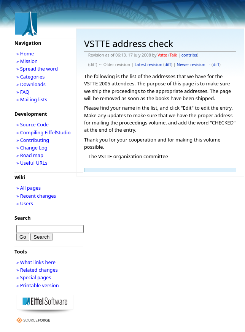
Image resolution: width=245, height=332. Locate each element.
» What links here (36, 262)
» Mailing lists (31, 99)
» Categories (30, 76)
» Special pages (33, 277)
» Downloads (31, 84)
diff (168, 64)
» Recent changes (36, 195)
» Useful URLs (32, 162)
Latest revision (148, 64)
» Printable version (37, 285)
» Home (25, 53)
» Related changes (37, 269)
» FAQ (22, 91)
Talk (173, 55)
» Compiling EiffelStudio (43, 132)
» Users (24, 203)
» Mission (27, 61)
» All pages (28, 187)
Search (22, 217)
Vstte (162, 55)
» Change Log (32, 147)
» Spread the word (37, 68)
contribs (189, 55)
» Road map (29, 155)
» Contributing (32, 140)
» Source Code (32, 124)
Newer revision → (194, 64)
